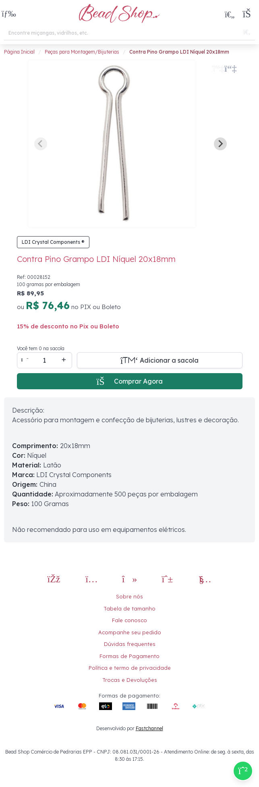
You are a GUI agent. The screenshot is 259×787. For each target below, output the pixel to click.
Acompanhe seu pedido (129, 632)
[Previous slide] (40, 143)
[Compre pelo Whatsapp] (243, 771)
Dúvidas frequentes (129, 644)
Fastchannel (149, 728)
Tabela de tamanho (129, 608)
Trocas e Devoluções (129, 680)
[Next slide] (220, 143)
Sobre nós (129, 596)
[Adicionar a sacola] (159, 360)
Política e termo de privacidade (130, 667)
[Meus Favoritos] (229, 14)
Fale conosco (129, 620)
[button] (9, 14)
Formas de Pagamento (129, 656)
